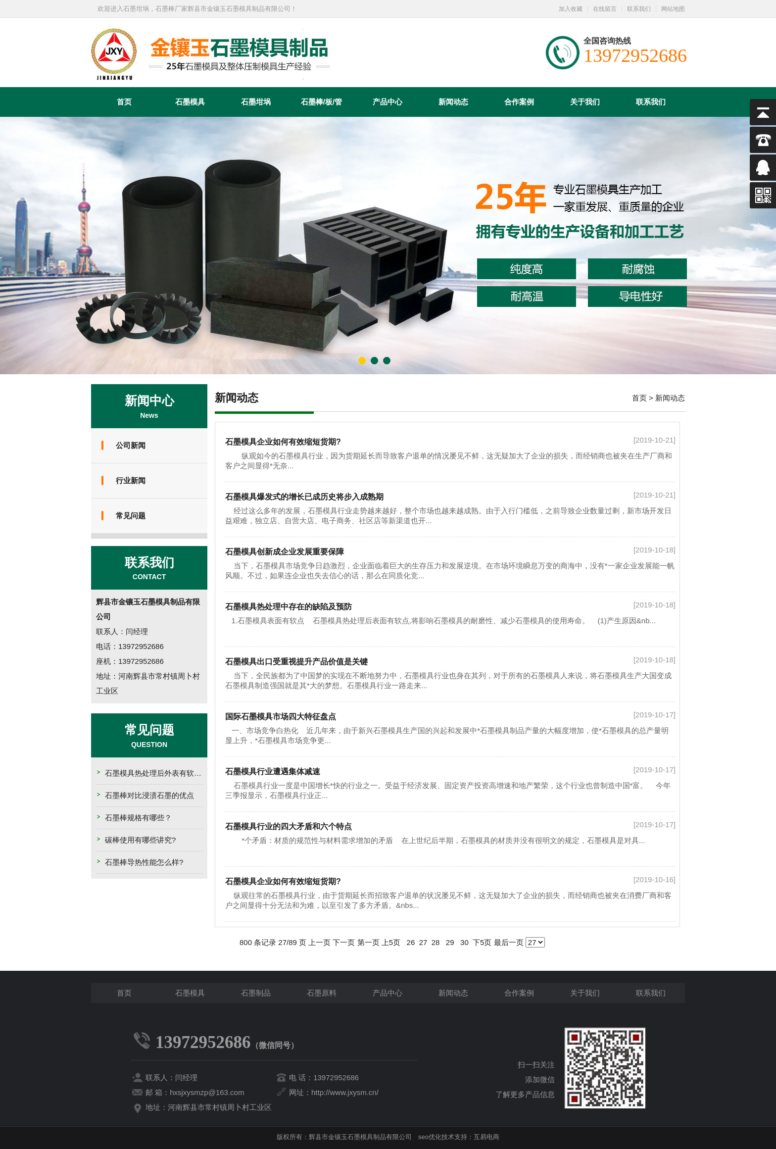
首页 (124, 102)
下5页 (482, 942)
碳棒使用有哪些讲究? (140, 840)
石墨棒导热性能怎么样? (144, 862)
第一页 (368, 942)
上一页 (319, 942)
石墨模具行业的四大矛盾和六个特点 (288, 826)
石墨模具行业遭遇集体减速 (272, 771)
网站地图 (673, 8)
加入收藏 (570, 8)
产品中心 (387, 102)
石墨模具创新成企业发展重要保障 (284, 552)
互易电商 (486, 1137)
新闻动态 (453, 102)
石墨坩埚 (256, 102)
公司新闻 (131, 445)
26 (410, 942)
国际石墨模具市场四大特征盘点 (280, 716)
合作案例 (519, 102)
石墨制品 (256, 993)
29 (450, 942)
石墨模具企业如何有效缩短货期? (283, 442)
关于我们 (585, 102)
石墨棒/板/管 (321, 102)
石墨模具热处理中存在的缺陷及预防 (288, 606)
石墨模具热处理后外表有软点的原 (160, 773)
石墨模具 (190, 102)
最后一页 (509, 942)
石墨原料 (322, 993)
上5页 (391, 942)
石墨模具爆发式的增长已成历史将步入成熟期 (304, 497)
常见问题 (131, 515)
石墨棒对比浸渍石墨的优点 (149, 795)
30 (464, 942)
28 (436, 942)
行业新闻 (131, 480)
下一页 (344, 942)
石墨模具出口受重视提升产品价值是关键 (296, 661)
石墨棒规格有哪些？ (138, 817)
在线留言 (605, 8)
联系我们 (639, 8)
